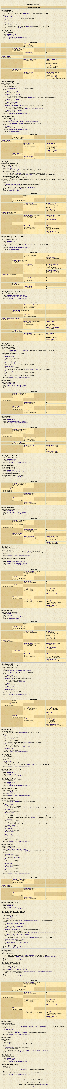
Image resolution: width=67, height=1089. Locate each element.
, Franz (26, 13)
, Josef (11, 120)
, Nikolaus (50, 956)
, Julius (9, 831)
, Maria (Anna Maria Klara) (18, 350)
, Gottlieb (28, 277)
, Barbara (17, 442)
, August (11, 34)
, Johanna (28, 52)
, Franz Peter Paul (12, 102)
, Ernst (29, 26)
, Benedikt (33, 808)
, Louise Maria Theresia (14, 926)
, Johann (28, 215)
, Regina (50, 339)
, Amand (10, 748)
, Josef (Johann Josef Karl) (14, 105)
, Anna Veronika (12, 99)
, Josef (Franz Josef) (13, 929)
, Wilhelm (14, 801)
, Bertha (6, 56)
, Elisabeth (28, 72)
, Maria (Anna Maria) (13, 94)
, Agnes (9, 870)
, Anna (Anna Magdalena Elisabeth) (36, 1050)
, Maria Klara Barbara (13, 110)
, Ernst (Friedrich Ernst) (12, 184)
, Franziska (10, 374)
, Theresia (51, 219)
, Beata (50, 231)
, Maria (11, 36)
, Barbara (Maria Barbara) (16, 421)
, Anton (32, 97)
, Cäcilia (32, 187)
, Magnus (10, 835)
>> (56, 59)
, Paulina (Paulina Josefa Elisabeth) (19, 670)
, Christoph (29, 304)
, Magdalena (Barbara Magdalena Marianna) (42, 932)
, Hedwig (9, 23)
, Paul (9, 675)
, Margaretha (29, 445)
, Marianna (29, 225)
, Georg (50, 72)
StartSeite (36, 1087)
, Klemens (9, 1047)
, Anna (11, 168)
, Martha (10, 686)
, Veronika (51, 65)
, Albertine (10, 819)
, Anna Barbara (53, 327)
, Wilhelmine (11, 805)
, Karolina (10, 739)
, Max (9, 683)
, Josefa (9, 812)
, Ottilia (12, 88)
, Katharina (52, 150)
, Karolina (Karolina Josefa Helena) (17, 934)
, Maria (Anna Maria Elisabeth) (33, 108)
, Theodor (10, 838)
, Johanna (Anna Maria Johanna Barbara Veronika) (22, 121)
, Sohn (8, 16)
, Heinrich (9, 20)
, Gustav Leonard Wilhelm (10, 585)
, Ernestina (23, 1069)
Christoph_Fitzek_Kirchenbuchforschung (19, 27)
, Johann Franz (11, 91)
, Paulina (28, 203)
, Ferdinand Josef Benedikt (10, 318)
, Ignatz (28, 44)
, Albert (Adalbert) (16, 123)
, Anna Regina (28, 333)
